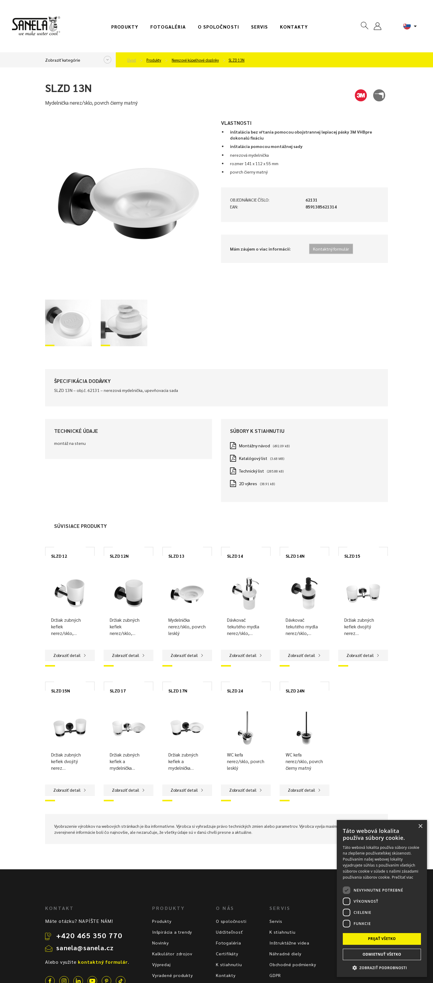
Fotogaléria (168, 27)
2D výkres (248, 483)
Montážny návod (254, 445)
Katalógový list (253, 458)
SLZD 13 (176, 556)
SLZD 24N (295, 690)
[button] (382, 967)
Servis (259, 27)
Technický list (251, 470)
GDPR (275, 975)
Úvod (131, 60)
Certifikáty (227, 953)
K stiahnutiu (229, 964)
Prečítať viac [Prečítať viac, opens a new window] (402, 877)
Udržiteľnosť (229, 932)
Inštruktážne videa (289, 942)
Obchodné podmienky (292, 964)
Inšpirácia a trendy (172, 932)
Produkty (124, 27)
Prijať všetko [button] (382, 938)
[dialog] (382, 898)
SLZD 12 (59, 556)
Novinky (160, 942)
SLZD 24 (235, 690)
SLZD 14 (235, 556)
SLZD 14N (295, 556)
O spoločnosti (218, 27)
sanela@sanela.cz (85, 947)
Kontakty (294, 27)
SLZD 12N (119, 556)
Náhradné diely (285, 953)
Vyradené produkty (172, 975)
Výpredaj (161, 964)
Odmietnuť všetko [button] (382, 954)
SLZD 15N (60, 690)
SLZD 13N (236, 60)
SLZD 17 (118, 690)
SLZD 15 (352, 556)
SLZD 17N (177, 690)
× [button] (420, 826)
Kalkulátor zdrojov (172, 953)
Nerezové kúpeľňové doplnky (195, 60)
